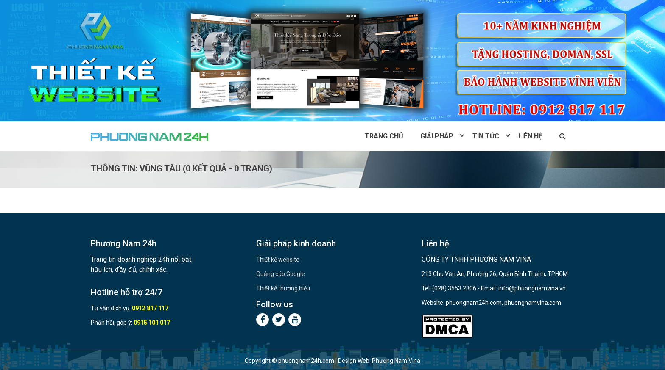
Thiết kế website (277, 259)
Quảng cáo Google (280, 274)
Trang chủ (384, 136)
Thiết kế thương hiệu (283, 288)
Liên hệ (530, 136)
